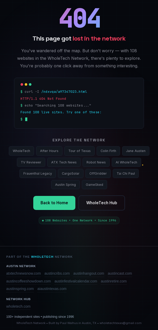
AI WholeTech (126, 162)
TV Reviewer (31, 162)
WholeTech (21, 151)
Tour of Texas (79, 151)
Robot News (96, 162)
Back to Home (54, 202)
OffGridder (98, 173)
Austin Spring (65, 185)
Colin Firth (108, 151)
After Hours (49, 151)
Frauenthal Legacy (37, 173)
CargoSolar (71, 173)
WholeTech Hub (101, 202)
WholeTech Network (30, 323)
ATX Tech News (64, 162)
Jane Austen (136, 151)
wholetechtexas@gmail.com (121, 323)
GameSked (94, 185)
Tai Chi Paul (126, 173)
